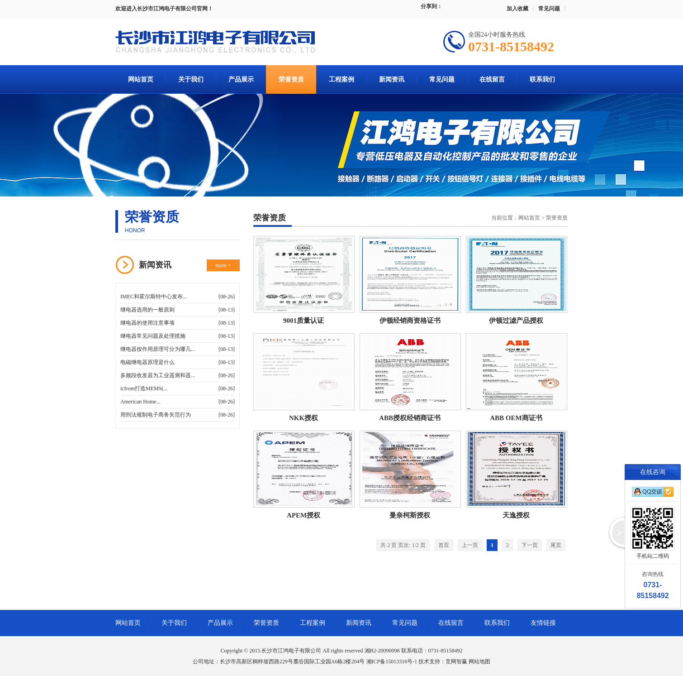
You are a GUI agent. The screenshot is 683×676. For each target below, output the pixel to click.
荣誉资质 (291, 79)
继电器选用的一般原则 (147, 310)
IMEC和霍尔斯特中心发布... (153, 296)
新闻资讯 (391, 79)
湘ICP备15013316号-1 (391, 661)
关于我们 (191, 79)
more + (223, 265)
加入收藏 (517, 8)
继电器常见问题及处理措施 (152, 336)
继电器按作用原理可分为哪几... (157, 349)
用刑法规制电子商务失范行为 (155, 415)
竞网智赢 (456, 661)
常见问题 (549, 8)
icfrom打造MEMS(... (143, 388)
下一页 (530, 545)
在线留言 (492, 79)
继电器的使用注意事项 (147, 323)
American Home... (140, 401)
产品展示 (241, 79)
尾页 (555, 545)
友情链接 (543, 622)
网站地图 (479, 661)
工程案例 (341, 79)
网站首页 (140, 79)
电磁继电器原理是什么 (147, 362)
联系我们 (542, 79)
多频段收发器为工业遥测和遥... (157, 375)
